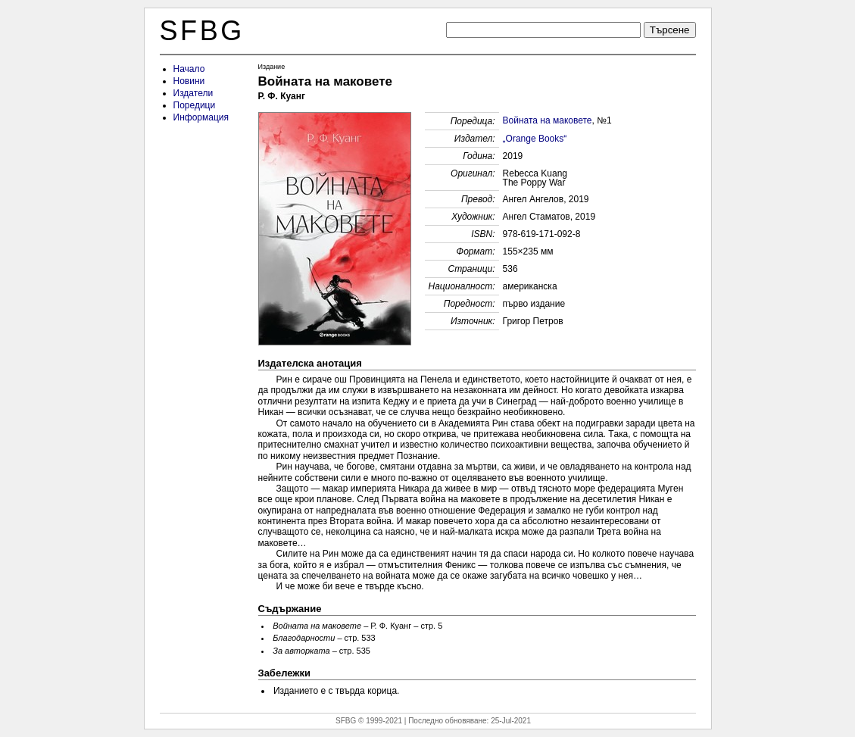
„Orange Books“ (535, 138)
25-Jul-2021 (511, 721)
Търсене (670, 30)
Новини (189, 81)
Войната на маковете (547, 120)
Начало (189, 69)
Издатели (193, 93)
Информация (201, 117)
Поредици (194, 105)
